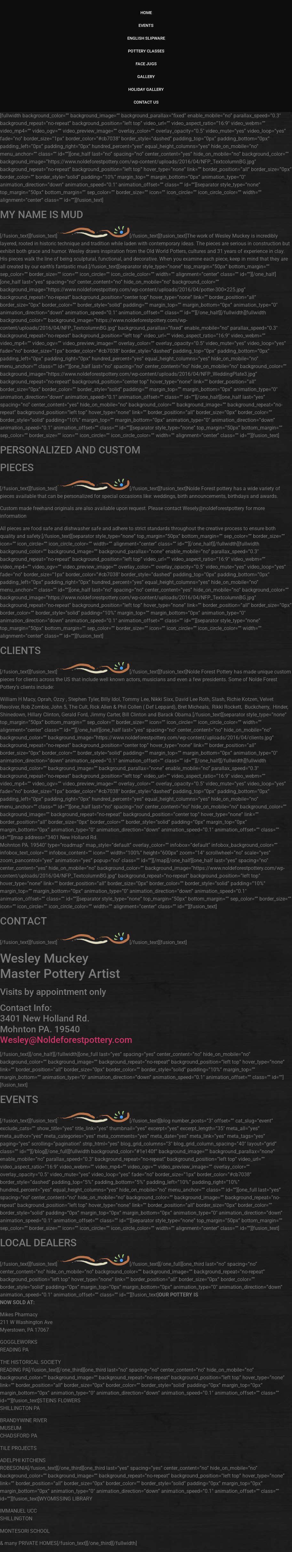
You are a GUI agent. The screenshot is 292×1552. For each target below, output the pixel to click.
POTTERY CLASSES (146, 51)
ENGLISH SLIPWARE (146, 38)
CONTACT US (146, 102)
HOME (146, 12)
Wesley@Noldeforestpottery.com (66, 1040)
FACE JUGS (146, 63)
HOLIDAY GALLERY (146, 89)
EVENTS (146, 25)
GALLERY (146, 76)
